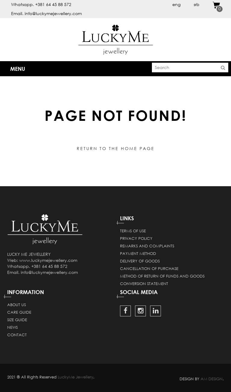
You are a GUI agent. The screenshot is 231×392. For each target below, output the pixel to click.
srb (196, 4)
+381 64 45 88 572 (49, 266)
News (12, 327)
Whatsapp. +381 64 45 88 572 (41, 4)
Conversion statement (144, 283)
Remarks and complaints (147, 245)
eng (176, 4)
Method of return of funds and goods (162, 276)
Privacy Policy (136, 238)
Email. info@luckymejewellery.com (46, 13)
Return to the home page (116, 148)
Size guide (17, 319)
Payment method (138, 253)
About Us (16, 304)
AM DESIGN (212, 378)
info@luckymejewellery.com (49, 272)
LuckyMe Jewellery (75, 377)
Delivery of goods (140, 261)
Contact (17, 334)
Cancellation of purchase (149, 268)
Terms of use (133, 230)
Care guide (19, 312)
